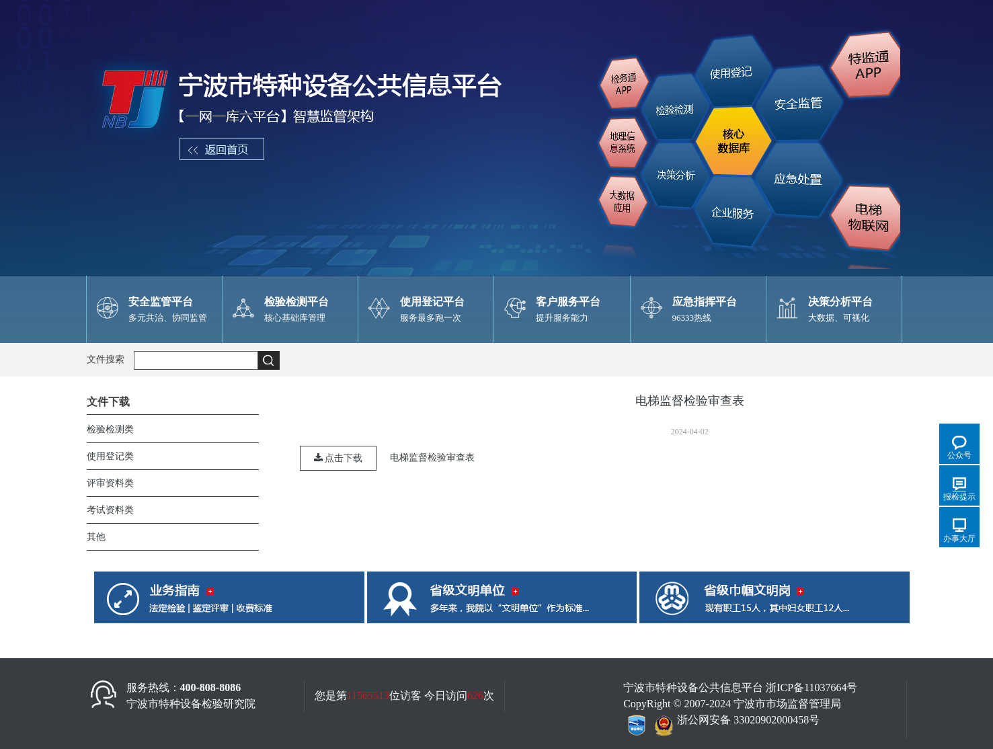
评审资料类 (110, 483)
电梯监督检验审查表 (432, 457)
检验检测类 (110, 429)
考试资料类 (110, 510)
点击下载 (338, 458)
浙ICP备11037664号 (811, 687)
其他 (96, 537)
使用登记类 (110, 456)
